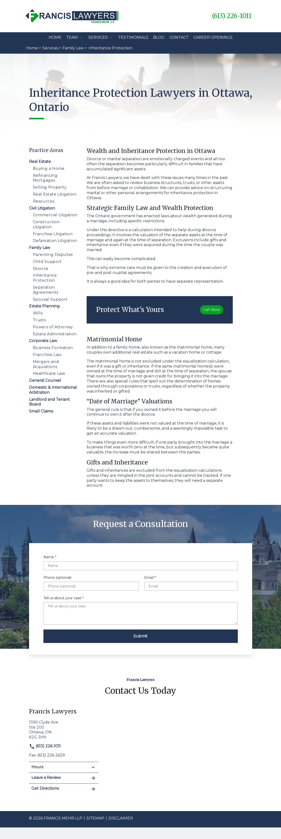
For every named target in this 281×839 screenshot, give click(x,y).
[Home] (55, 37)
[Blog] (159, 37)
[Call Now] (211, 309)
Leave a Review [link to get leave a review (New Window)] (63, 778)
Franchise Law (47, 354)
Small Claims (41, 411)
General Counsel (45, 380)
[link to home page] (72, 15)
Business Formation (53, 347)
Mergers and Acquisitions (46, 364)
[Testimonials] (133, 37)
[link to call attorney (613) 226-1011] (232, 16)
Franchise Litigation (53, 234)
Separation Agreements (45, 290)
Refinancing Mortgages (45, 178)
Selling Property (50, 187)
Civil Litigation (42, 208)
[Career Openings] (213, 37)
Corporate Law (43, 340)
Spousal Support (50, 299)
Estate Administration (55, 334)
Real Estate (40, 161)
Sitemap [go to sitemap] (95, 818)
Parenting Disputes (53, 254)
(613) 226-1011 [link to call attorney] (45, 746)
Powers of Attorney (53, 327)
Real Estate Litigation (55, 194)
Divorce (40, 268)
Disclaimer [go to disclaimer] (120, 818)
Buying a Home (49, 168)
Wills (38, 313)
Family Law (39, 247)
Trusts (39, 320)
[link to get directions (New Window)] (64, 729)
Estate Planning (44, 306)
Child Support (47, 261)
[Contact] (179, 37)
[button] (81, 37)
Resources (43, 201)
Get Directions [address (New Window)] (63, 789)
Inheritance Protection (45, 278)
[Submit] (140, 636)
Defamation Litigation (55, 240)
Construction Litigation (46, 224)
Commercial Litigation (55, 215)
